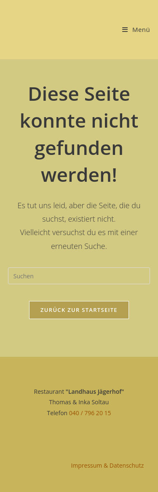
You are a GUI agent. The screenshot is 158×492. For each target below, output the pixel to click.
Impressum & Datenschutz (107, 465)
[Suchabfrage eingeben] (79, 275)
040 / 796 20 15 (90, 413)
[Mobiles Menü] (136, 29)
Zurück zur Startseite (79, 310)
